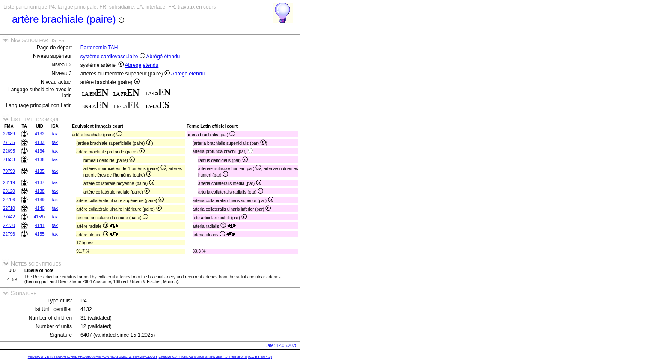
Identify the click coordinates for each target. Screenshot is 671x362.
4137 (39, 182)
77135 (9, 142)
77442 (9, 217)
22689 (9, 134)
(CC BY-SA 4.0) (260, 357)
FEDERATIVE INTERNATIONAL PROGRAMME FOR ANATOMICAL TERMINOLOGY (92, 357)
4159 (38, 217)
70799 (9, 171)
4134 (39, 151)
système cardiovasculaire (112, 57)
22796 (9, 234)
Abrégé (154, 57)
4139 (39, 199)
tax (55, 134)
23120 (9, 191)
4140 (39, 208)
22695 (9, 151)
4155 (39, 234)
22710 (9, 208)
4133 (39, 142)
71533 (9, 159)
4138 (39, 191)
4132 (39, 134)
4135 (39, 171)
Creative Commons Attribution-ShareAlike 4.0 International (202, 357)
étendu (172, 57)
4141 (39, 225)
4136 (39, 159)
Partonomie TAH (99, 48)
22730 (9, 225)
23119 (9, 182)
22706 (9, 199)
